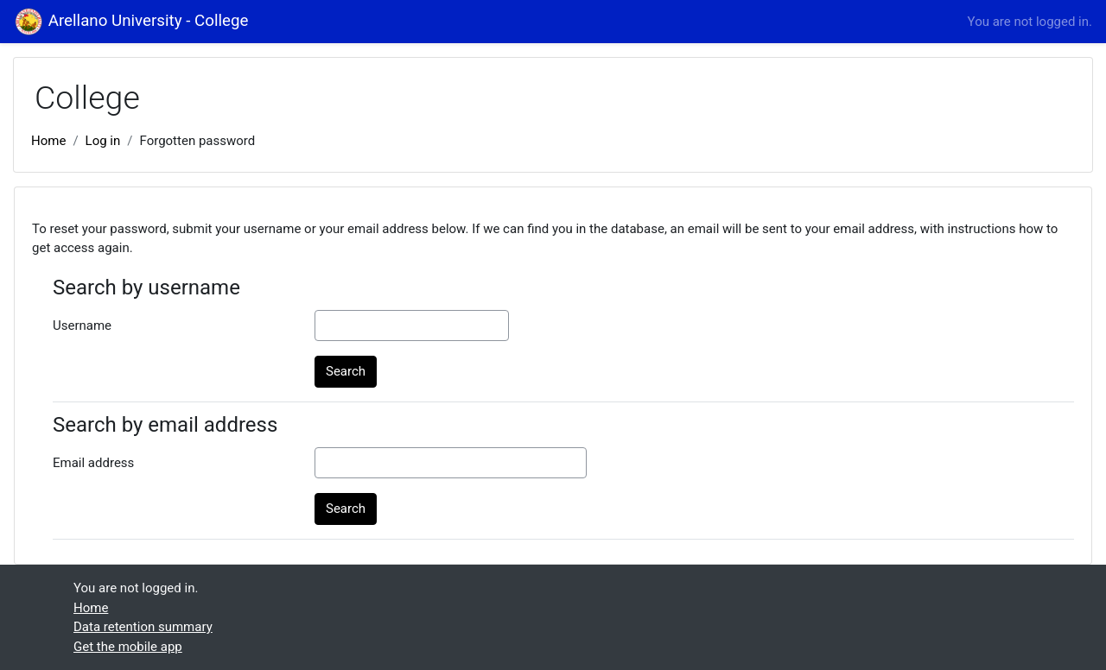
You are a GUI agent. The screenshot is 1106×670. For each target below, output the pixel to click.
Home (48, 141)
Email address (93, 463)
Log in (103, 141)
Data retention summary (143, 627)
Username (82, 325)
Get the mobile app (127, 646)
